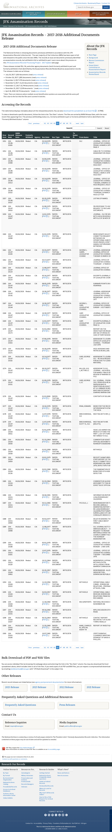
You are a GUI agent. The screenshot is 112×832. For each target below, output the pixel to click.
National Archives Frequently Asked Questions (45, 777)
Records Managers (27, 784)
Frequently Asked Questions (20, 705)
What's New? (63, 769)
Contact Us (106, 3)
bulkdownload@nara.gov (20, 669)
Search (106, 7)
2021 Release (93, 687)
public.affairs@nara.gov (73, 726)
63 (48, 123)
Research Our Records (11, 14)
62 (45, 123)
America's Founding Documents (100, 14)
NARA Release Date (19, 135)
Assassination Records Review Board (97, 73)
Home (5, 26)
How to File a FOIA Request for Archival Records (46, 799)
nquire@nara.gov (16, 726)
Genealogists (25, 773)
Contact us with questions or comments (14, 759)
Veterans (24, 787)
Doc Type (56, 137)
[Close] (109, 811)
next (77, 123)
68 (64, 123)
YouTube (59, 815)
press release (38, 74)
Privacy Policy (47, 823)
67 (61, 123)
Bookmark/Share (94, 3)
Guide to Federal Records (44, 782)
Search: (69, 128)
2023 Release (39, 687)
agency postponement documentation (49, 682)
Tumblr (56, 815)
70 (70, 123)
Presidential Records (10, 787)
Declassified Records (46, 786)
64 (51, 123)
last (82, 123)
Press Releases (67, 705)
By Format (6, 775)
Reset (107, 128)
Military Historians (27, 775)
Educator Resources (56, 14)
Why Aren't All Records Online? (46, 793)
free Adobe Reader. (27, 748)
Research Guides (46, 769)
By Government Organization (8, 779)
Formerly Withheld (29, 136)
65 (54, 123)
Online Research (10, 769)
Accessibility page (54, 749)
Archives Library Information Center (9, 794)
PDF (44, 143)
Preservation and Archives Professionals (27, 779)
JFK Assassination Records (34, 26)
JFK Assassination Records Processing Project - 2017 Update (28, 63)
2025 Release (12, 687)
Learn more (92, 828)
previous (36, 123)
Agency (37, 137)
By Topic (6, 773)
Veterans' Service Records (33, 14)
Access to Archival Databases (9, 790)
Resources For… (28, 769)
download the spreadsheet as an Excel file (79, 111)
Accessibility (38, 823)
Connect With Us (56, 811)
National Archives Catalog (9, 783)
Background (93, 58)
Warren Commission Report (96, 61)
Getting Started (44, 773)
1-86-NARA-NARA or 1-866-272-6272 (56, 829)
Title (95, 137)
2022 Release (66, 687)
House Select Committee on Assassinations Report (97, 67)
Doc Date (45, 137)
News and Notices (63, 773)
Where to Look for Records (45, 789)
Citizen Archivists (80, 3)
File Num (66, 137)
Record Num (11, 136)
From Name (83, 137)
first (30, 123)
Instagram (52, 815)
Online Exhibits (8, 798)
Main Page (92, 55)
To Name (75, 135)
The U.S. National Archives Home (23, 5)
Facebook (45, 815)
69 (67, 123)
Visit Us (78, 14)
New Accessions (63, 775)
